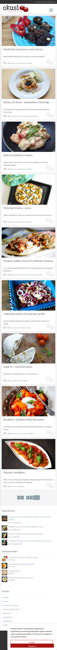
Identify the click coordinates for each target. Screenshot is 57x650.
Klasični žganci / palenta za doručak (20, 578)
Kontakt (43, 2)
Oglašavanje (51, 2)
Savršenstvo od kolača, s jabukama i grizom (23, 557)
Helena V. (13, 63)
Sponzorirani (7, 617)
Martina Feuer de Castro (18, 275)
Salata (28, 328)
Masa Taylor (14, 328)
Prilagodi (32, 642)
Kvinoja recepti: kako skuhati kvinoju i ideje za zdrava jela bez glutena (29, 518)
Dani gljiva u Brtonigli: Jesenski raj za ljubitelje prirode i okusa (29, 541)
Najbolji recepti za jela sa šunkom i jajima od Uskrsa (25, 527)
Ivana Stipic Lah (15, 116)
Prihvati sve (32, 646)
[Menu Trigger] (51, 10)
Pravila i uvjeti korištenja (11, 609)
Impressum (7, 613)
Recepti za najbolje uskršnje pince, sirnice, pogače (25, 534)
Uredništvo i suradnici (10, 605)
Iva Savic (13, 222)
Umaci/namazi (33, 116)
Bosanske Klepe (14, 571)
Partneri (6, 601)
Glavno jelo (22, 63)
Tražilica (37, 2)
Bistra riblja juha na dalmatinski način (21, 564)
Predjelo (29, 63)
